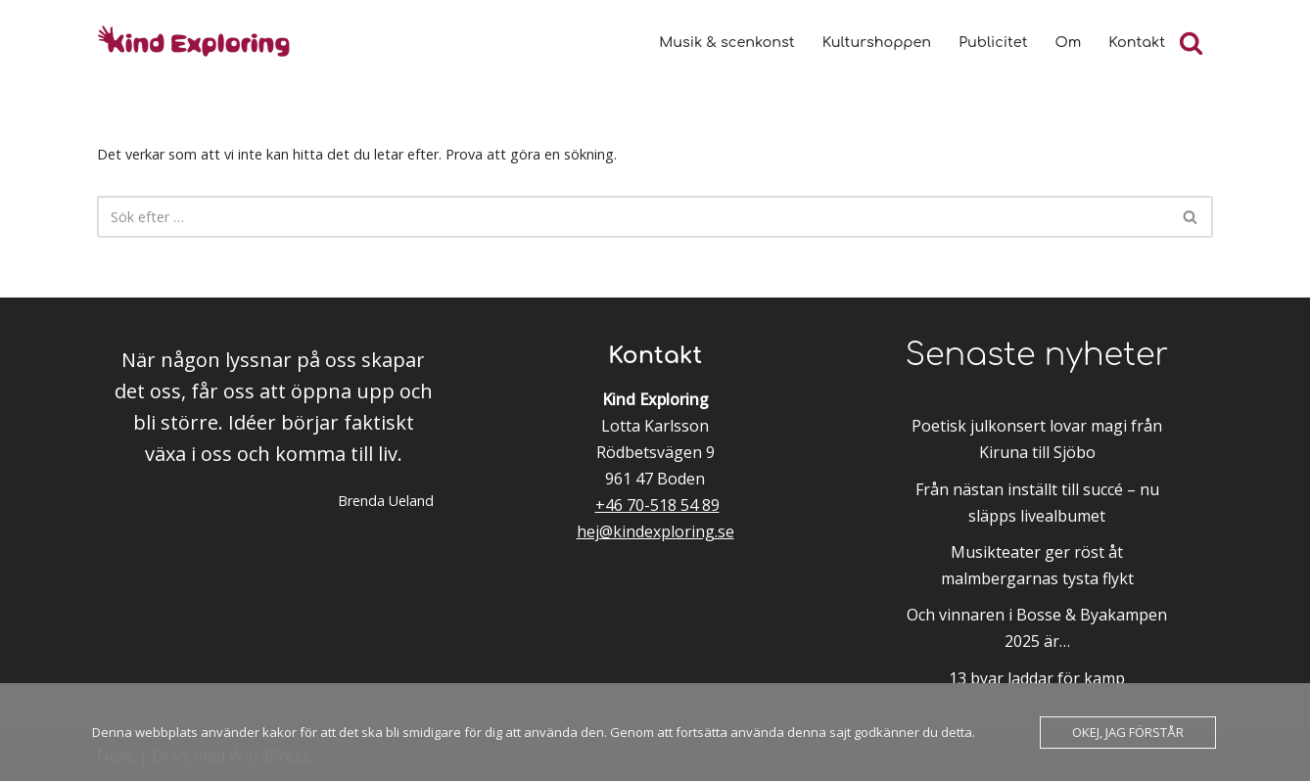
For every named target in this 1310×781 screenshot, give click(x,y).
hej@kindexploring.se (655, 531)
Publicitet (993, 42)
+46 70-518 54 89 (657, 505)
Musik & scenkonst (726, 42)
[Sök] (1191, 42)
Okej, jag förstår (1128, 732)
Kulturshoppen (876, 42)
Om (1068, 42)
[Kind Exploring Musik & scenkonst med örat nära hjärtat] (200, 42)
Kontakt (1136, 42)
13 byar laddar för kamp (1037, 678)
